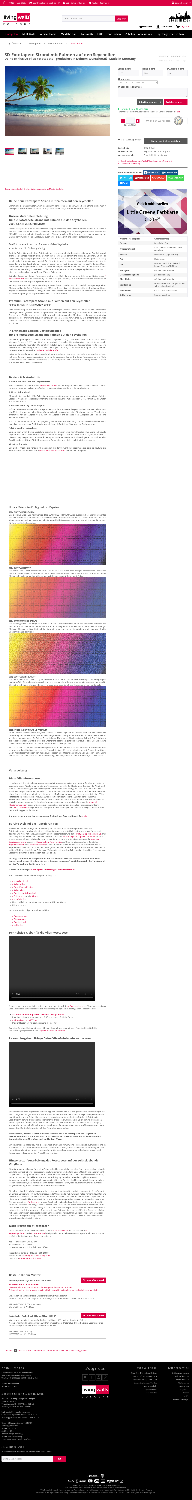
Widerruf (185, 1393)
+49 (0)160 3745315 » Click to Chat (25, 1417)
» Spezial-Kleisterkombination (52, 1030)
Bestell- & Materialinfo (27, 189)
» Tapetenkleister (75, 1006)
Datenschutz (184, 1386)
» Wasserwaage (19, 919)
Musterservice (183, 1383)
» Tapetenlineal (19, 922)
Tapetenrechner (151, 1389)
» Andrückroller (19, 899)
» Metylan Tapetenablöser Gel (88, 833)
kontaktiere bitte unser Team (52, 450)
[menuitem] (95, 19)
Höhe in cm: (148, 68)
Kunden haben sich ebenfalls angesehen (69, 1350)
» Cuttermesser (19, 896)
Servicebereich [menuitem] (180, 3)
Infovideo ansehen (150, 101)
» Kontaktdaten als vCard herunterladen (17, 1372)
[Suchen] (121, 19)
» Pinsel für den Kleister (22, 887)
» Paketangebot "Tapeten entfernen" (79, 836)
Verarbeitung (43, 189)
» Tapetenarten (38, 1233)
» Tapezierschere (19, 916)
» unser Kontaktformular (30, 1258)
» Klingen (34, 896)
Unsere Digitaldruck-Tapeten (145, 1383)
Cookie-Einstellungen (180, 1399)
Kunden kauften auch (41, 1350)
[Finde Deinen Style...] (95, 19)
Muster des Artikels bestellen (165, 141)
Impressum (184, 1389)
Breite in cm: (124, 68)
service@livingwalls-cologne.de (36, 1255)
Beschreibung (10, 189)
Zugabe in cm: (176, 68)
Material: (125, 79)
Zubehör (10, 1350)
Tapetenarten (152, 1393)
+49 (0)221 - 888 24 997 (14, 3)
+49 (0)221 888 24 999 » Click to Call (23, 1415)
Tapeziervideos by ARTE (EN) (145, 1379)
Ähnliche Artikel (24, 1350)
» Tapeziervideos (60, 1230)
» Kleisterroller (18, 884)
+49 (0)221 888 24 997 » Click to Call (23, 1378)
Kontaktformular (182, 1379)
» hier (177, 111)
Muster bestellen (56, 189)
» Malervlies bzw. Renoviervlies (48, 842)
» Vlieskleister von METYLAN (24, 1020)
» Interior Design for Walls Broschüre (16, 1439)
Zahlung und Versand (180, 1373)
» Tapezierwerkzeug (37, 844)
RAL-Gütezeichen (21, 807)
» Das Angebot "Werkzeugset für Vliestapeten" (52, 869)
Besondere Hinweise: (131, 86)
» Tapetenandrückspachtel (24, 893)
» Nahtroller (17, 925)
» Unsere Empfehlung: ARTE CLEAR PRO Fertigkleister (38, 1014)
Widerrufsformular (181, 1376)
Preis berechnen (176, 101)
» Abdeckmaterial (20, 881)
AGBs (186, 1396)
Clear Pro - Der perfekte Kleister (144, 1373)
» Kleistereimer (18, 890)
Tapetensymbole (150, 1386)
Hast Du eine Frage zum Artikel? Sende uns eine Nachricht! (145, 161)
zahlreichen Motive (48, 385)
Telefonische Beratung (129, 163)
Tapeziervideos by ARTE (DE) (145, 1376)
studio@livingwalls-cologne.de (18, 1412)
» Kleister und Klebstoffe (47, 350)
